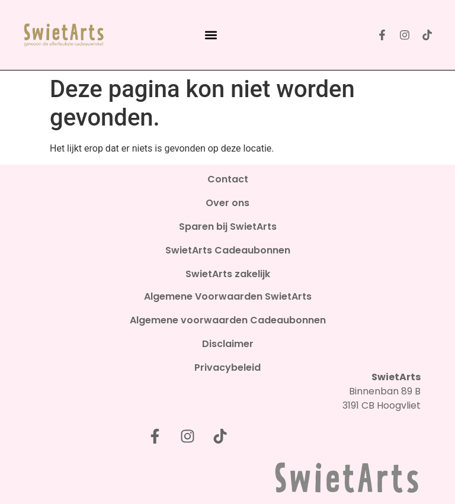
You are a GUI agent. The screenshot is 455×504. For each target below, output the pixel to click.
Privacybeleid (227, 368)
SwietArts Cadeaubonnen (227, 250)
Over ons (227, 203)
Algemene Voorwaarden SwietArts (228, 297)
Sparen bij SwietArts (228, 227)
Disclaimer (228, 344)
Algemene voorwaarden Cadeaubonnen (228, 320)
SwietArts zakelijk (227, 274)
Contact (227, 179)
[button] (210, 35)
